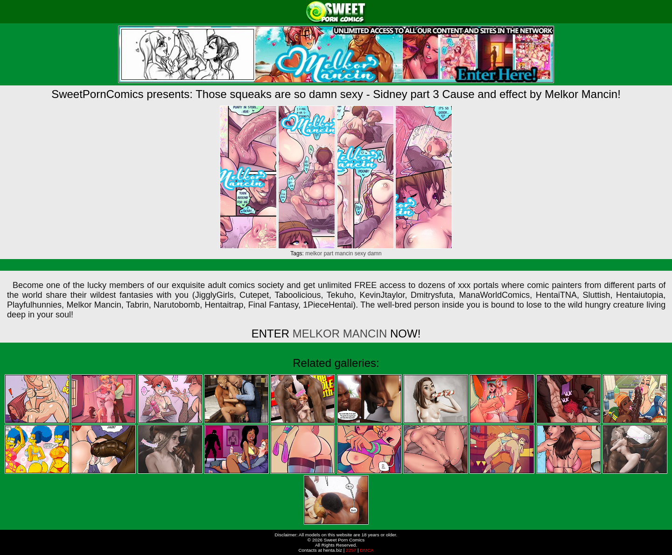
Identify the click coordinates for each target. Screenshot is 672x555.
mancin (344, 253)
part (329, 253)
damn (375, 253)
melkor (313, 253)
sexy (360, 253)
